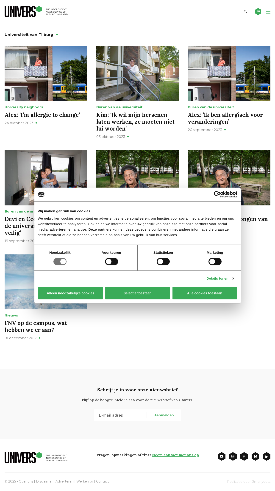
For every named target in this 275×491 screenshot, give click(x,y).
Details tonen (217, 278)
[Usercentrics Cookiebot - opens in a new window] (217, 194)
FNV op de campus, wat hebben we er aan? (36, 326)
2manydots (261, 482)
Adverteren (65, 481)
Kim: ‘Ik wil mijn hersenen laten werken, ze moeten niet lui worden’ (135, 121)
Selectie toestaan (137, 293)
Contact (102, 481)
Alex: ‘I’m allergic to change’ (42, 114)
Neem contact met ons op (175, 455)
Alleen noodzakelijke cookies (70, 293)
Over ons (26, 481)
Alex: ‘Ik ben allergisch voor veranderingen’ (225, 118)
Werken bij (84, 481)
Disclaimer (44, 481)
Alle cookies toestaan (204, 293)
